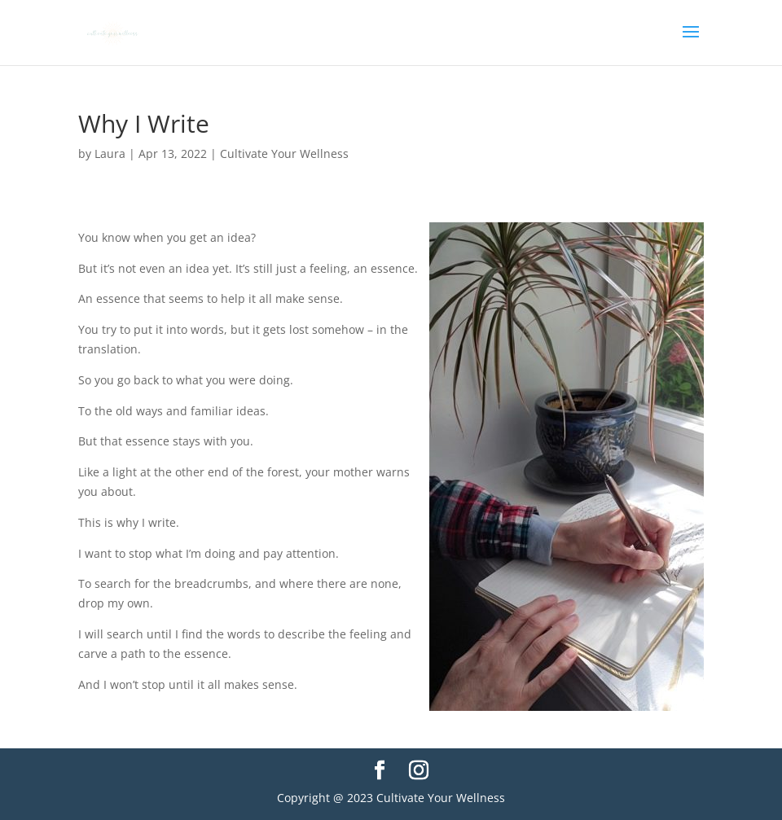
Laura (109, 153)
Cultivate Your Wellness (284, 153)
